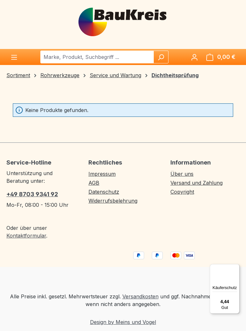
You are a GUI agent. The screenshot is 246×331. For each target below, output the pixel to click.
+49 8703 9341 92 (32, 194)
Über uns (181, 174)
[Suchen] (160, 57)
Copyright (182, 192)
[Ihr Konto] (194, 57)
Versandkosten (140, 296)
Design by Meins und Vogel (123, 322)
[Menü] (14, 57)
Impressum (102, 174)
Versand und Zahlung (196, 183)
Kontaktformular (26, 235)
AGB (93, 183)
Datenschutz (103, 192)
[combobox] (97, 57)
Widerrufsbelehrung (112, 201)
